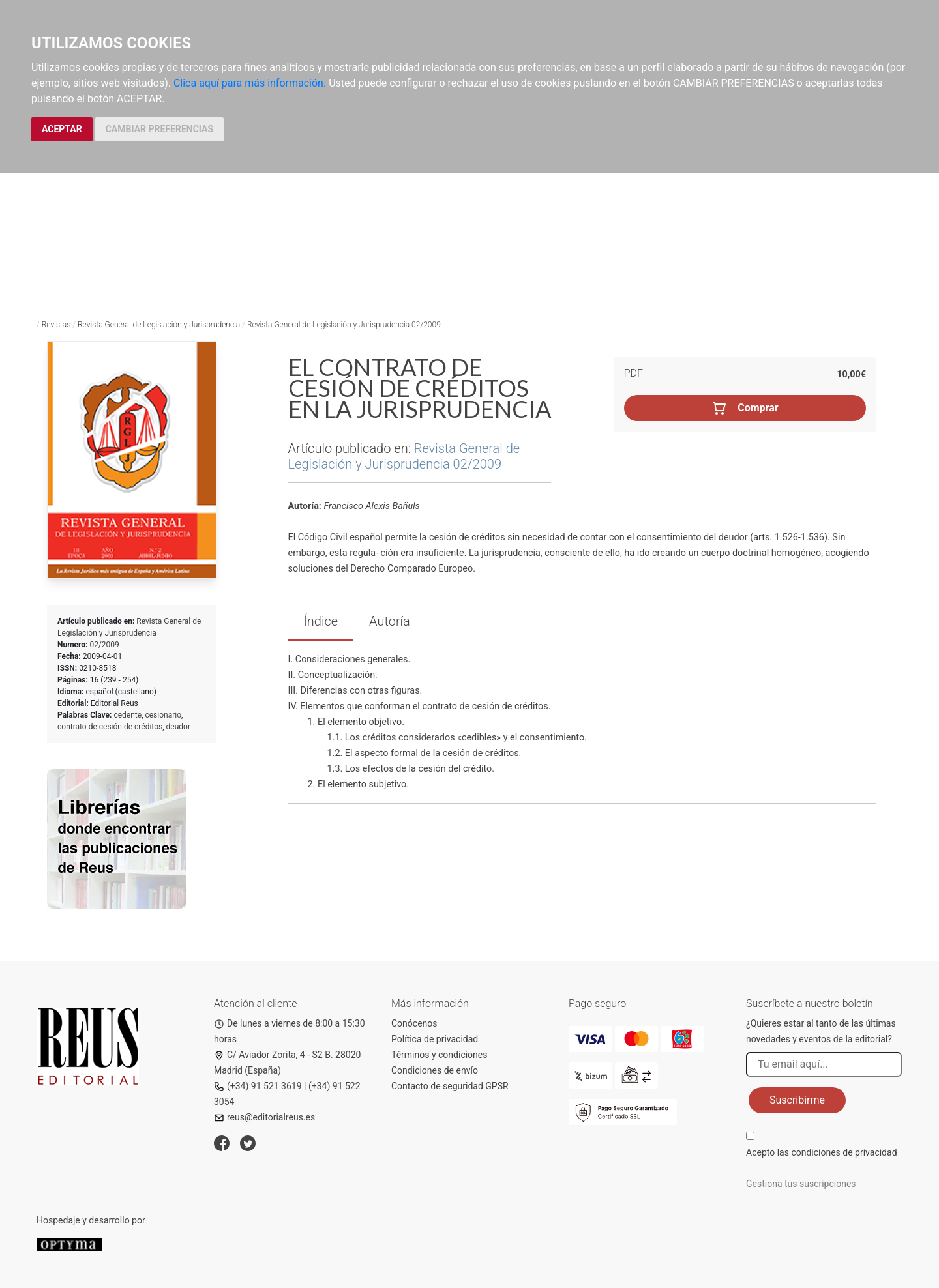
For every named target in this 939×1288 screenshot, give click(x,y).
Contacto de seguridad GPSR (450, 1086)
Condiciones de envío (434, 1070)
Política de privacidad (434, 1039)
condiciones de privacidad (844, 1152)
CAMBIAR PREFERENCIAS (159, 129)
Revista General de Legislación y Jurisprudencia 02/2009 (344, 324)
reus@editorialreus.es (264, 1117)
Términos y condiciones (439, 1054)
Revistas (56, 324)
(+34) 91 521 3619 (258, 1086)
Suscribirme (797, 1100)
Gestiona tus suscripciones (801, 1183)
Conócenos (414, 1023)
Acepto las (821, 1152)
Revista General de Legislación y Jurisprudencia (159, 324)
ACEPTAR (62, 129)
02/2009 (104, 644)
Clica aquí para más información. (249, 83)
